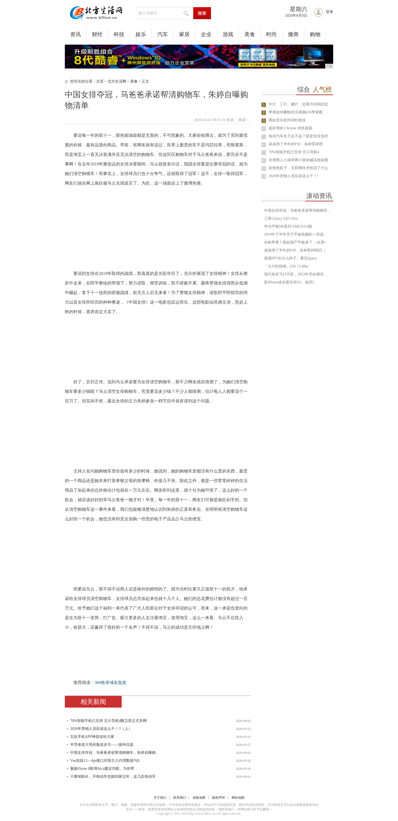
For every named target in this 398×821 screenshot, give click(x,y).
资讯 (75, 34)
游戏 (228, 34)
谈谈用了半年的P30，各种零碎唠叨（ (295, 250)
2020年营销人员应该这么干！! (293, 176)
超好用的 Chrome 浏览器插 (290, 128)
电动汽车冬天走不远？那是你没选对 (298, 136)
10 (264, 176)
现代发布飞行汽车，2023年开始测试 (294, 274)
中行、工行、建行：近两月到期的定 (298, 104)
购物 (315, 34)
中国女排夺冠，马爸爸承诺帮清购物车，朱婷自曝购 (113, 753)
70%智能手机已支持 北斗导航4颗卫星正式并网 (108, 721)
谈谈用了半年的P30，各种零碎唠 (296, 144)
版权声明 (218, 797)
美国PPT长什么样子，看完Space (290, 258)
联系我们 (179, 797)
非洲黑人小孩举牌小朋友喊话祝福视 (298, 160)
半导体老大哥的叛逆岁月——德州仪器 (101, 745)
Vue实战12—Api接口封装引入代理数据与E (105, 761)
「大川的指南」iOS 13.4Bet (286, 266)
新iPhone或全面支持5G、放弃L (289, 282)
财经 (97, 34)
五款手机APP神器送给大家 (92, 737)
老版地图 (199, 797)
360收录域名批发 (110, 682)
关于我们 (160, 797)
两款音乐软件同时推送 (287, 120)
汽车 (162, 34)
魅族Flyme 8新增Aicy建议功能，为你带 (102, 769)
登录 (329, 12)
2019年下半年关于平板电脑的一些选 (294, 234)
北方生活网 (117, 81)
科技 (119, 34)
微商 (293, 34)
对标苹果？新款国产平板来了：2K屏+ (295, 242)
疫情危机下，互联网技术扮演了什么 (298, 168)
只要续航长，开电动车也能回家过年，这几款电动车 (113, 777)
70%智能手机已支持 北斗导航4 (294, 152)
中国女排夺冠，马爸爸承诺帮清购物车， (297, 210)
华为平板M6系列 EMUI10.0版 (288, 226)
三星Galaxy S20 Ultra (281, 218)
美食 (249, 34)
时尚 (271, 34)
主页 (100, 81)
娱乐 (141, 34)
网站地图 (238, 797)
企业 (206, 34)
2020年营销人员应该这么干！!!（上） (101, 729)
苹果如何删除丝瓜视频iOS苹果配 (296, 112)
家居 (184, 34)
